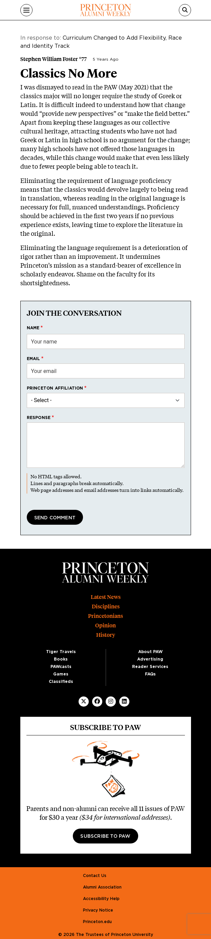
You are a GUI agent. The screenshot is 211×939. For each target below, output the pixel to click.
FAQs (150, 674)
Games (60, 674)
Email (33, 359)
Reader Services (150, 667)
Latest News (106, 597)
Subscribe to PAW (105, 836)
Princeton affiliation (55, 388)
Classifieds (61, 682)
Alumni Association (102, 887)
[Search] (185, 10)
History (105, 635)
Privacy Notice (98, 910)
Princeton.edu (97, 922)
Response (39, 418)
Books (61, 659)
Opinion (105, 625)
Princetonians (105, 616)
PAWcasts (60, 667)
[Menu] (26, 10)
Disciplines (106, 606)
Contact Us (94, 876)
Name (33, 328)
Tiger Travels (61, 652)
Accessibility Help (101, 899)
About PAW (150, 652)
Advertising (150, 659)
